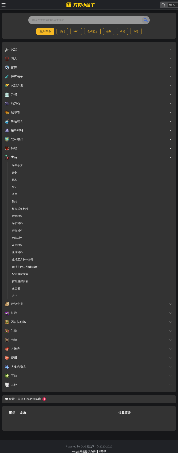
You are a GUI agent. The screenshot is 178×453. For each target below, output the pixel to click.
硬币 (88, 358)
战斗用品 (88, 139)
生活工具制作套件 (22, 259)
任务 (108, 31)
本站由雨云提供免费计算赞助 (89, 451)
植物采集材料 (20, 208)
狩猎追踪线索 (20, 274)
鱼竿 (14, 194)
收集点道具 (88, 367)
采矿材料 (17, 223)
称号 (136, 31)
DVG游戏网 (87, 446)
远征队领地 (88, 322)
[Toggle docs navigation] (3, 5)
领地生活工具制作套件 (25, 266)
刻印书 (88, 112)
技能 (62, 31)
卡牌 (88, 340)
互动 (88, 376)
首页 (20, 398)
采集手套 (17, 165)
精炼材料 (88, 130)
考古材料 (17, 245)
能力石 (88, 103)
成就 (122, 31)
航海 (88, 313)
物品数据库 (34, 398)
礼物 (88, 331)
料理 (88, 148)
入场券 (88, 349)
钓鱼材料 (17, 237)
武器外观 (88, 85)
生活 (88, 157)
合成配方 (92, 31)
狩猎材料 (17, 230)
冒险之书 (88, 304)
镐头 (14, 179)
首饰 (88, 67)
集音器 (16, 288)
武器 (88, 49)
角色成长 (88, 121)
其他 (88, 385)
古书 (14, 295)
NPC (76, 31)
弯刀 (14, 186)
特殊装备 (88, 76)
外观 (88, 94)
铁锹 (14, 201)
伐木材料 (17, 216)
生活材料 (17, 252)
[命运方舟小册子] (81, 5)
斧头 (14, 172)
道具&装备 (45, 31)
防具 (88, 58)
